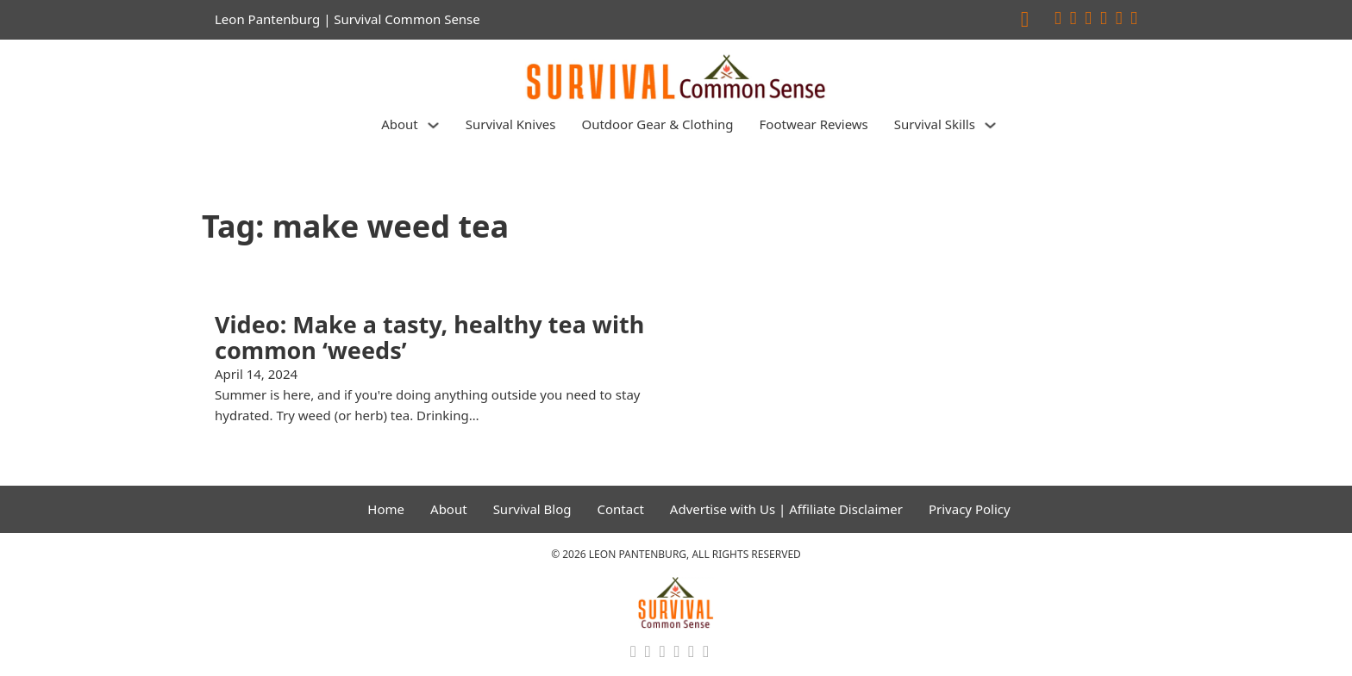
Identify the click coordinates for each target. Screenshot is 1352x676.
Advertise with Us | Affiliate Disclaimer (786, 509)
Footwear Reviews (814, 124)
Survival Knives (511, 124)
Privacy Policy (970, 509)
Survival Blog (532, 509)
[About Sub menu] (433, 125)
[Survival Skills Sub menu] (990, 125)
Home (385, 509)
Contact (621, 509)
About (399, 124)
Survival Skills (934, 124)
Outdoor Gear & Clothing (657, 124)
